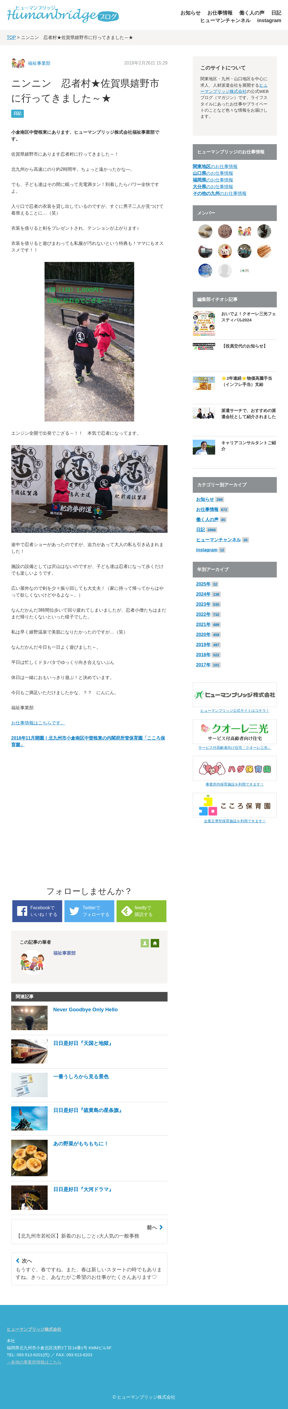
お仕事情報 (220, 13)
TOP (11, 37)
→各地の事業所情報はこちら (34, 1362)
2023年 (203, 604)
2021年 (203, 624)
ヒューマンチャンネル (225, 20)
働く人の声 (251, 13)
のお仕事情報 (215, 166)
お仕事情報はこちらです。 (38, 722)
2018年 (203, 654)
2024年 (203, 594)
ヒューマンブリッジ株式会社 (34, 1329)
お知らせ (190, 13)
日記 (276, 13)
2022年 (203, 614)
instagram (269, 20)
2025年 (203, 584)
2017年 (203, 664)
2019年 (203, 644)
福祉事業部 (39, 63)
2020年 (203, 634)
